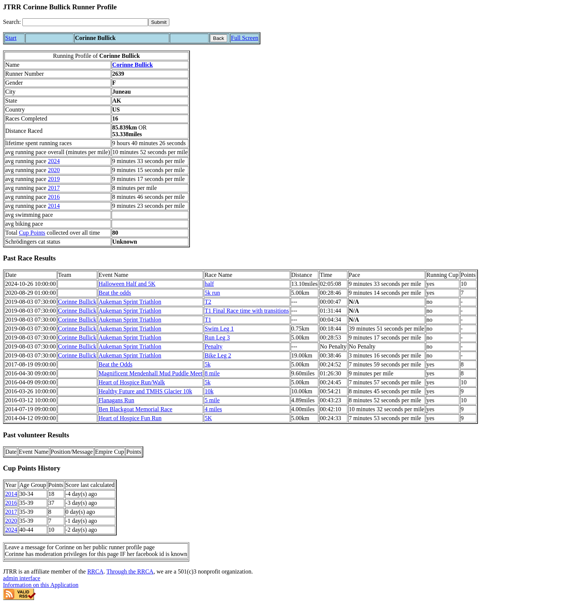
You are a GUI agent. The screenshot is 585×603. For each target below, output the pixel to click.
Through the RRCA (129, 571)
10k (208, 391)
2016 (54, 197)
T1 (207, 319)
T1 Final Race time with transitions (246, 310)
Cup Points (32, 232)
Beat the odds (114, 293)
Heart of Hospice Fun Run (130, 418)
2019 (54, 179)
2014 (54, 206)
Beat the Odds (115, 364)
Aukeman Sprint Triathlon (129, 302)
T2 (207, 302)
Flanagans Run (116, 400)
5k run (212, 293)
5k (207, 364)
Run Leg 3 (217, 337)
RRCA (95, 571)
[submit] (158, 22)
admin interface (21, 578)
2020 (54, 170)
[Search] (85, 22)
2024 (54, 161)
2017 (54, 188)
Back (218, 38)
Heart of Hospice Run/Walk (131, 382)
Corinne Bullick (132, 65)
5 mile (211, 400)
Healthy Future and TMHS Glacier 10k (145, 391)
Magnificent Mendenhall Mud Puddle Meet (150, 373)
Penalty (213, 346)
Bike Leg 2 (217, 355)
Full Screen (244, 38)
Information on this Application (40, 585)
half (209, 284)
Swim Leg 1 (219, 328)
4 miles (213, 409)
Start (10, 38)
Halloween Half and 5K (126, 284)
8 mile (211, 373)
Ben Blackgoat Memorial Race (135, 409)
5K (208, 418)
